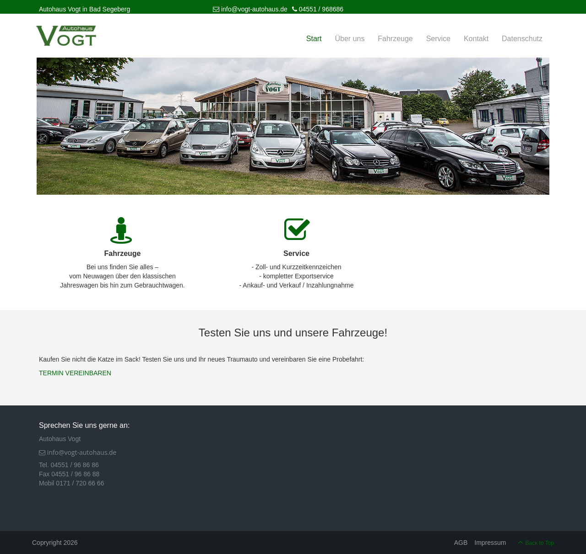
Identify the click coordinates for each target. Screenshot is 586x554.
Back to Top (540, 543)
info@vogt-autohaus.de (250, 9)
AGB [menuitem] (461, 542)
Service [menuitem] (438, 39)
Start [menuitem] (314, 39)
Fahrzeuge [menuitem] (395, 39)
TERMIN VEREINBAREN (75, 373)
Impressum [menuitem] (490, 542)
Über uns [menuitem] (349, 39)
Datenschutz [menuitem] (522, 39)
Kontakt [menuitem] (476, 39)
